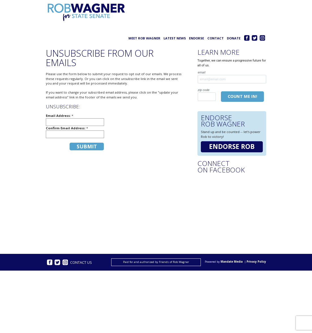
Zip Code (207, 94)
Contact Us (81, 262)
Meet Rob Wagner (144, 38)
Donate (233, 38)
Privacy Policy (256, 262)
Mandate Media (232, 262)
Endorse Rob (232, 146)
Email (232, 76)
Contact (215, 38)
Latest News (174, 38)
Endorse (196, 38)
